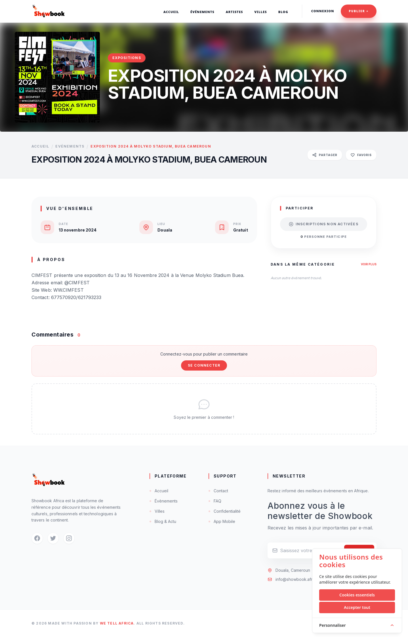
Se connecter (204, 365)
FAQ (215, 501)
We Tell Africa (117, 623)
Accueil (40, 146)
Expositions (126, 58)
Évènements (164, 501)
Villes (157, 511)
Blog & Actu (163, 521)
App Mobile (222, 521)
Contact (218, 490)
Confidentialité (225, 511)
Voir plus (369, 264)
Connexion (322, 11)
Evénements (69, 146)
